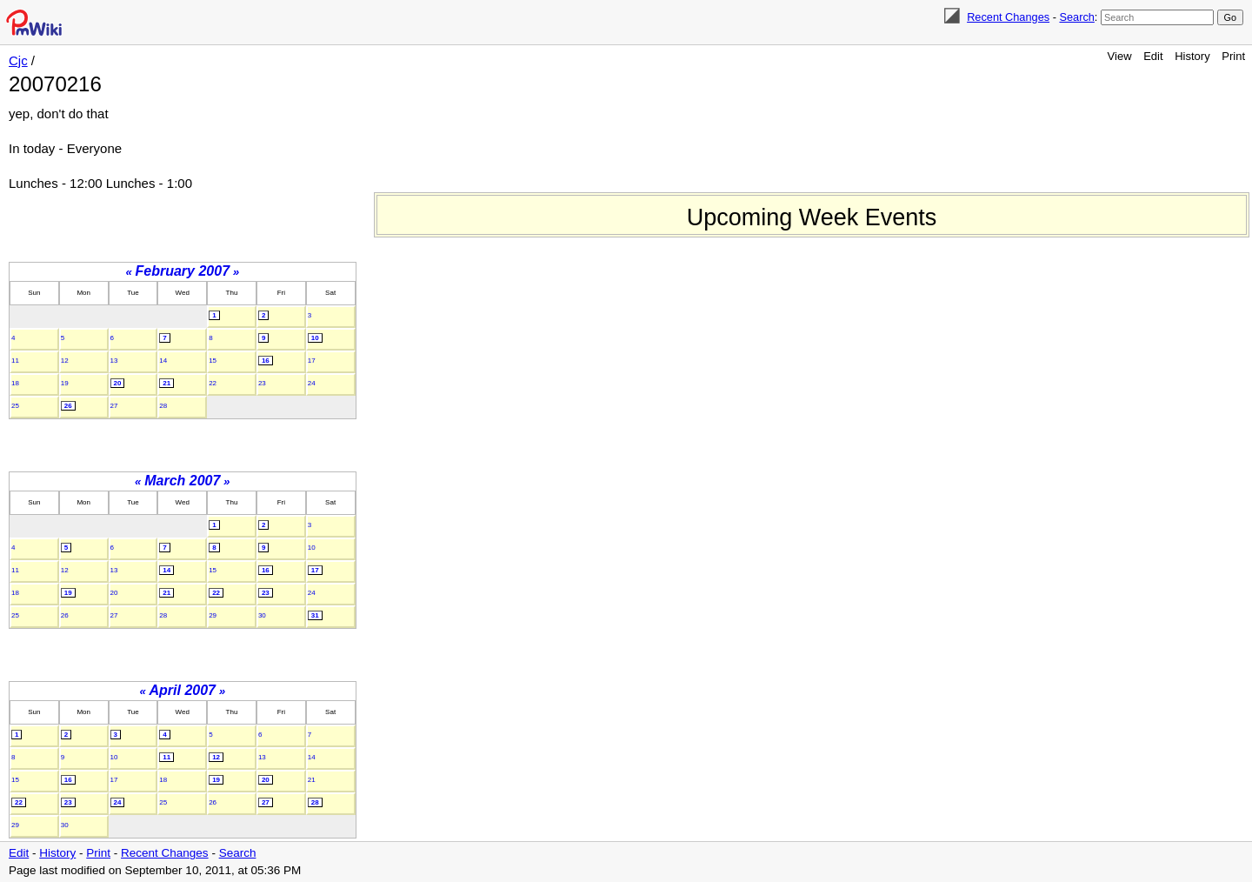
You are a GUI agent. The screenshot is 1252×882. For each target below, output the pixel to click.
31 (315, 615)
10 (315, 338)
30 (262, 615)
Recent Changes (1008, 16)
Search (1076, 16)
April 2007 (183, 690)
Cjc (18, 60)
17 (312, 360)
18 (15, 383)
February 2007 (183, 271)
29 (212, 615)
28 (163, 406)
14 (163, 360)
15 (212, 360)
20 (118, 383)
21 (166, 383)
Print (1233, 56)
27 (114, 406)
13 (114, 360)
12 (65, 360)
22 (212, 383)
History (1192, 56)
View (1120, 56)
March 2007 (182, 480)
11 (15, 360)
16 (266, 360)
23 (262, 383)
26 (68, 406)
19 (65, 383)
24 (312, 383)
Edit (1152, 56)
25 (15, 406)
